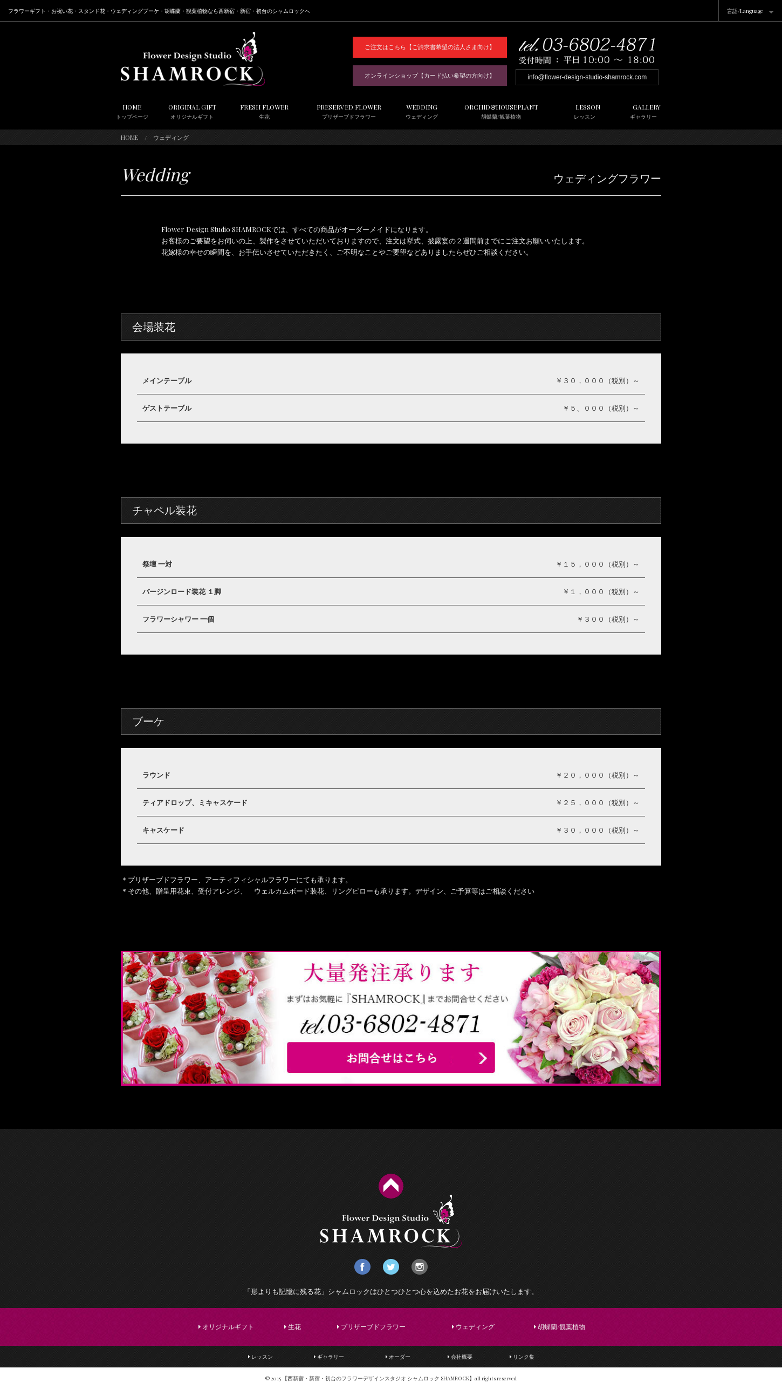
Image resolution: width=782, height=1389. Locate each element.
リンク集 (522, 1356)
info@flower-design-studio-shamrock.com (587, 77)
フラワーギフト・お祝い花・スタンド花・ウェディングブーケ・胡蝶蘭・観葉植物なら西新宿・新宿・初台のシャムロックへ (159, 11)
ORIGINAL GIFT (192, 112)
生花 (292, 1326)
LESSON (585, 112)
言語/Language (745, 11)
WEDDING (421, 112)
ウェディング (473, 1326)
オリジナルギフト (226, 1326)
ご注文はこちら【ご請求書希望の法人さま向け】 (430, 47)
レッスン (260, 1356)
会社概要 (460, 1356)
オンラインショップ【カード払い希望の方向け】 (430, 75)
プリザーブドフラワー (371, 1326)
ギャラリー (329, 1356)
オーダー (398, 1356)
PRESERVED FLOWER (348, 112)
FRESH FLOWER (264, 112)
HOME (132, 112)
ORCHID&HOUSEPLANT (501, 112)
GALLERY (643, 112)
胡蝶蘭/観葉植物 (559, 1326)
